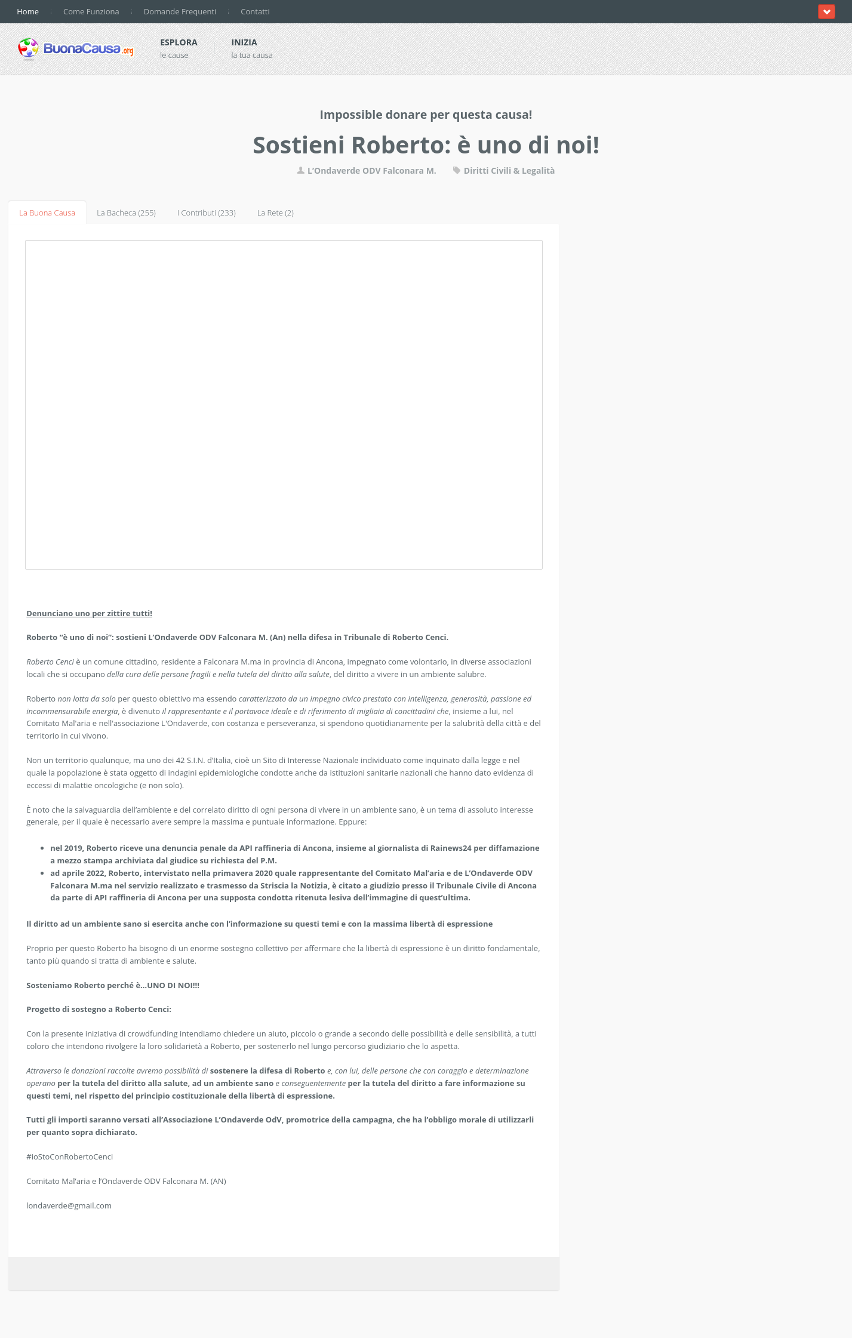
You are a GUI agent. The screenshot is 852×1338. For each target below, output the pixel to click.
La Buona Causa (47, 212)
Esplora (178, 42)
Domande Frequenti (180, 11)
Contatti (255, 11)
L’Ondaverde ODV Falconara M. (366, 170)
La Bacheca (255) (126, 212)
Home (28, 11)
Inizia (244, 42)
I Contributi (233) (206, 212)
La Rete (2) (275, 212)
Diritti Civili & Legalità (504, 170)
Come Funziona (91, 11)
